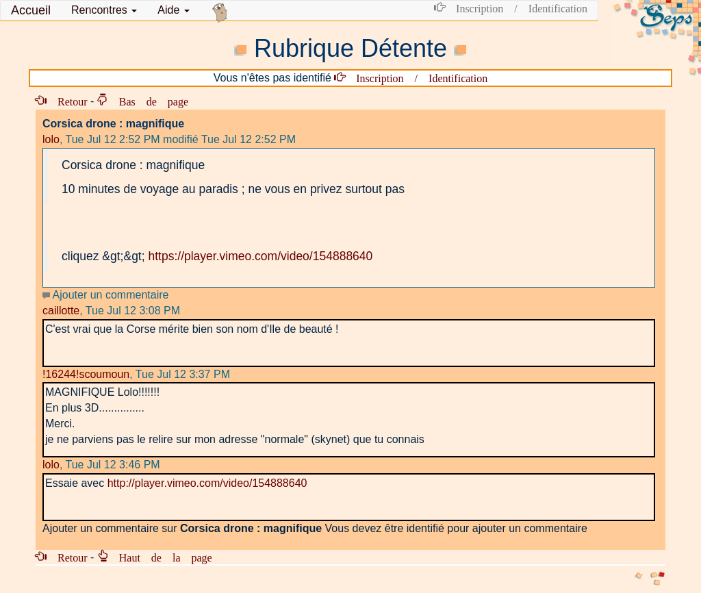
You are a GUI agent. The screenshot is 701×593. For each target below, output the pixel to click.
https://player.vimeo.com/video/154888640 (260, 256)
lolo (51, 139)
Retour (67, 100)
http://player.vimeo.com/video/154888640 (207, 483)
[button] (104, 10)
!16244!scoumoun (85, 374)
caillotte (60, 310)
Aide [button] (173, 10)
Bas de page (148, 100)
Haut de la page (160, 556)
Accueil (31, 10)
